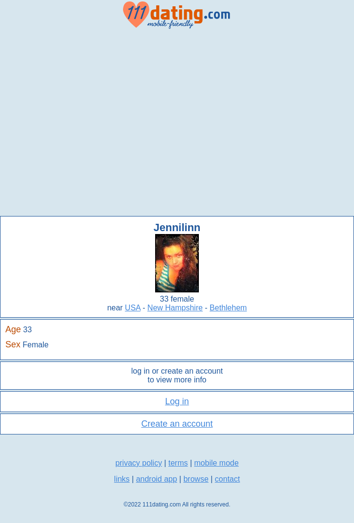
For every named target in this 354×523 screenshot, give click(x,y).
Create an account (176, 424)
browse (196, 479)
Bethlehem (228, 308)
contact (227, 479)
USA (133, 308)
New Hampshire (175, 308)
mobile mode (216, 463)
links (122, 479)
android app (156, 479)
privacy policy (138, 463)
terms (178, 463)
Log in (177, 401)
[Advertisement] (91, 123)
